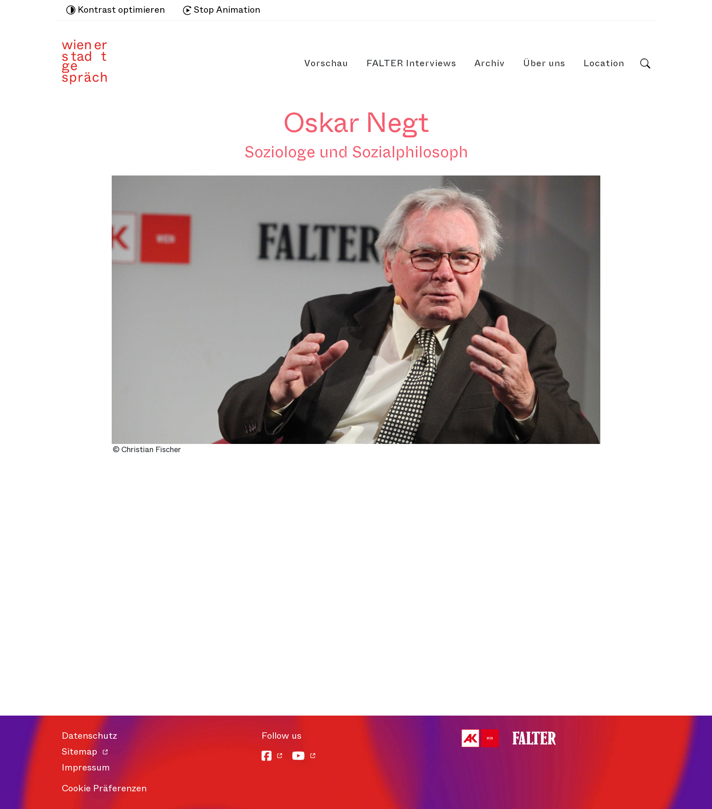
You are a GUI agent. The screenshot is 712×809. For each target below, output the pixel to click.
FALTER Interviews (411, 63)
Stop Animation (221, 9)
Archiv (490, 63)
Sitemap (79, 751)
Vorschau (326, 63)
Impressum (86, 767)
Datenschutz (89, 735)
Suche (645, 63)
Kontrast (115, 10)
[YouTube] (304, 755)
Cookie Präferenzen (104, 788)
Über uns (544, 63)
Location (603, 63)
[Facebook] (272, 755)
